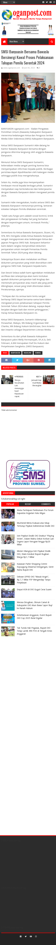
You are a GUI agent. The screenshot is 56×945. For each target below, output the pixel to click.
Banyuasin (15, 353)
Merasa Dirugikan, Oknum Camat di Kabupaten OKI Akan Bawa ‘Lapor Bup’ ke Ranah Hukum (35, 605)
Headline (27, 353)
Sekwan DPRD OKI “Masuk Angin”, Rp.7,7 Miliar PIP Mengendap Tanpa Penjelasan (33, 580)
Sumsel (38, 353)
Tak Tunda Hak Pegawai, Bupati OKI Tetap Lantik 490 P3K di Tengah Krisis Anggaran (34, 631)
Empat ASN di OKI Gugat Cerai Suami (34, 589)
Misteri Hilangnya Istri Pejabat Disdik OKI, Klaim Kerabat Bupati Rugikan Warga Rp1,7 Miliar (33, 554)
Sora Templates (23, 941)
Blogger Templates (41, 941)
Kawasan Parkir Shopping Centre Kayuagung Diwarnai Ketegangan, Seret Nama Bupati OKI (35, 567)
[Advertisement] (20, 656)
